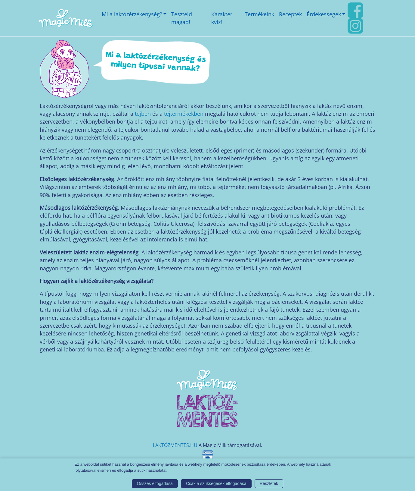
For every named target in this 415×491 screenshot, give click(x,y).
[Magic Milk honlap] (65, 18)
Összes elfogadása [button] (155, 483)
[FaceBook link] (355, 9)
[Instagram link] (355, 25)
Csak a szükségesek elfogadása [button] (216, 483)
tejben (143, 113)
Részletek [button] (269, 483)
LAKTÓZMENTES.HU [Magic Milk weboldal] (175, 445)
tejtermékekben (183, 113)
